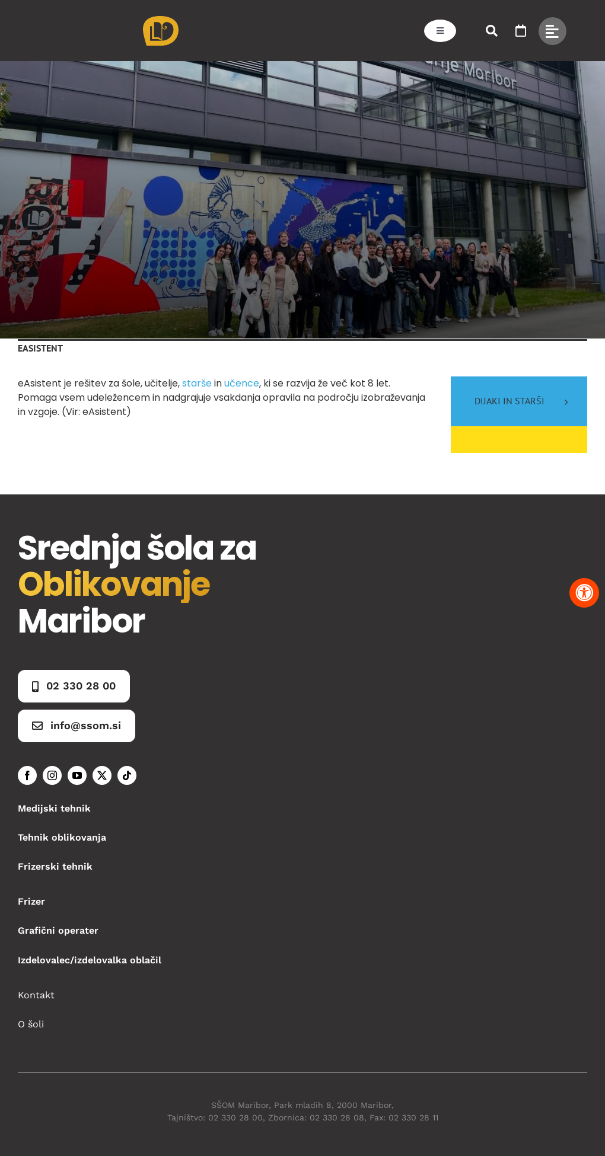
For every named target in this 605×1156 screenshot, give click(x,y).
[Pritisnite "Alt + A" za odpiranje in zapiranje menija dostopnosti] (584, 593)
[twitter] (102, 775)
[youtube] (77, 775)
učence (241, 383)
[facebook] (27, 775)
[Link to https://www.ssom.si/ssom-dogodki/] (520, 31)
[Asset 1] (161, 20)
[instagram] (52, 775)
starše (197, 383)
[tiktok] (126, 775)
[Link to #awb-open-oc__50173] (492, 31)
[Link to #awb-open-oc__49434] (552, 31)
